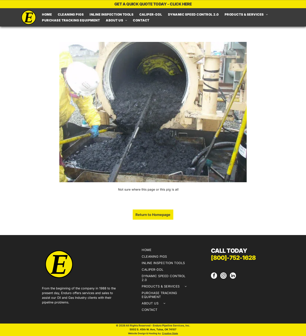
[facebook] (214, 275)
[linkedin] (232, 275)
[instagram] (223, 275)
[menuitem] (47, 14)
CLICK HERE (181, 4)
